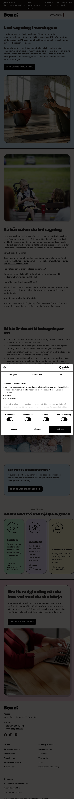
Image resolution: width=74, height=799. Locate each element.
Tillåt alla (60, 429)
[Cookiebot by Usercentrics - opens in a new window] (61, 368)
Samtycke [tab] (13, 375)
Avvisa (14, 429)
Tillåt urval (37, 429)
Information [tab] (37, 375)
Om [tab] (61, 375)
